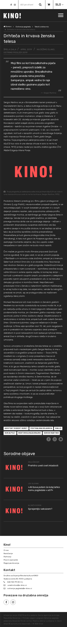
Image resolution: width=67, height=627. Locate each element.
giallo (58, 428)
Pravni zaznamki (11, 560)
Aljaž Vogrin (34, 505)
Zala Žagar (33, 462)
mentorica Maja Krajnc (29, 433)
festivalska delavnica (41, 428)
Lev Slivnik (33, 484)
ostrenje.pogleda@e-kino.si (20, 588)
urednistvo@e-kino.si (17, 585)
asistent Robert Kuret (16, 428)
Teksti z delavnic (42, 27)
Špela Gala (10, 49)
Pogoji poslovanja (11, 563)
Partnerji (7, 557)
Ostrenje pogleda (23, 27)
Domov (8, 27)
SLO (58, 4)
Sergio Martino (51, 433)
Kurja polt (10, 433)
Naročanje (8, 553)
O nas (6, 550)
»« (44, 488)
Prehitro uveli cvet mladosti (43, 465)
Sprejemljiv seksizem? (40, 509)
